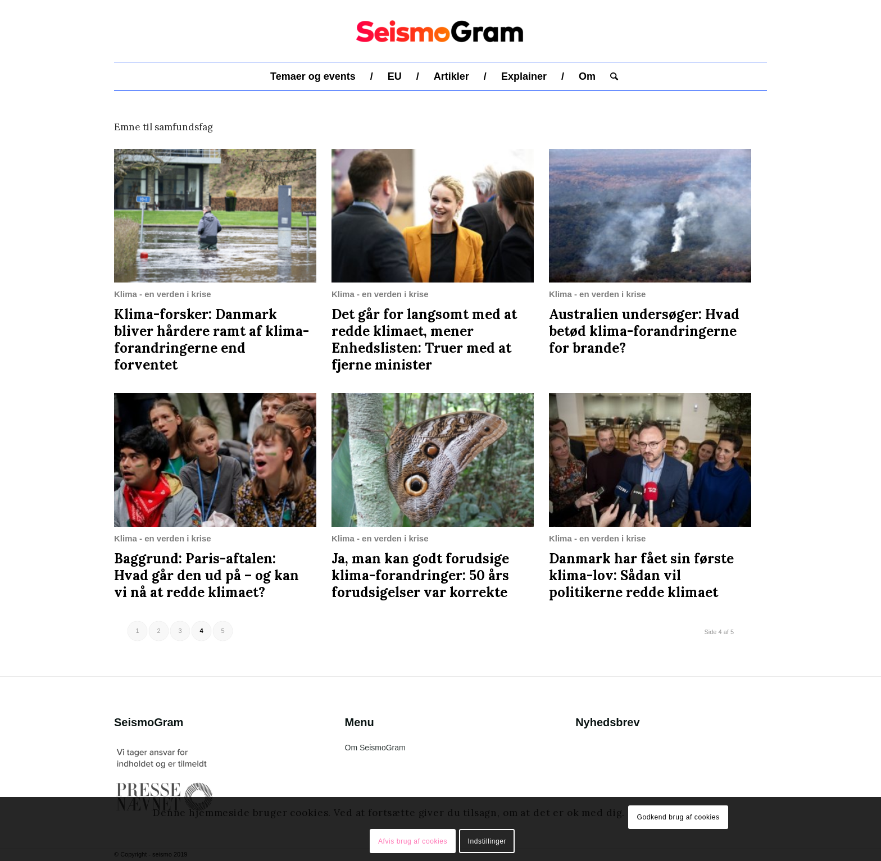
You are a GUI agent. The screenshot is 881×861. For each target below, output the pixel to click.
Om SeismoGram (375, 747)
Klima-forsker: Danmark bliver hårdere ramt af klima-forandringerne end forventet (211, 339)
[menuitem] (313, 76)
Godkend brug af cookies (678, 817)
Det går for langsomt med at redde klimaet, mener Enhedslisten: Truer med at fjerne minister (424, 339)
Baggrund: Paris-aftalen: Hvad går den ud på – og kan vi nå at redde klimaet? (206, 575)
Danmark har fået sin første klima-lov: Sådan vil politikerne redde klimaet (641, 575)
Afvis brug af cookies (412, 841)
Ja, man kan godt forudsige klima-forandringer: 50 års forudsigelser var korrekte (420, 575)
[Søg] (610, 76)
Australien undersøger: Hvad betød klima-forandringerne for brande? (644, 331)
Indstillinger (487, 841)
